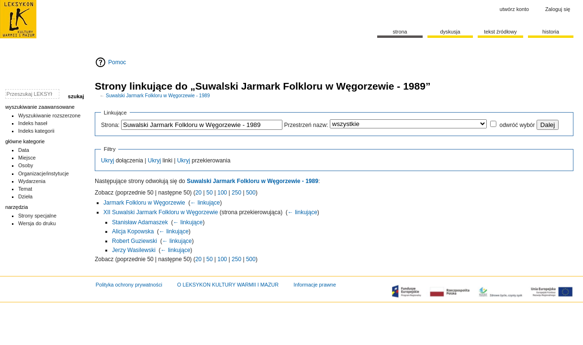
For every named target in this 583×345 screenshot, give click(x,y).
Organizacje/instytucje (43, 173)
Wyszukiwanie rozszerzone (49, 115)
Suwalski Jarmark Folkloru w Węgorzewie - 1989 (158, 95)
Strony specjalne (37, 215)
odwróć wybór (517, 125)
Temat (25, 189)
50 (209, 192)
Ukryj (107, 160)
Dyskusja (450, 31)
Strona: (110, 125)
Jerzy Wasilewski (134, 250)
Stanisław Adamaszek (140, 222)
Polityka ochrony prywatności (129, 285)
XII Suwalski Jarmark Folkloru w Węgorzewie (160, 212)
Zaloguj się (557, 9)
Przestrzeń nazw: (306, 125)
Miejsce (27, 158)
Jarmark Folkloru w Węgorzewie (144, 202)
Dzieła (25, 196)
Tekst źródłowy (500, 31)
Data (23, 150)
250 (236, 192)
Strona (399, 31)
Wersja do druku (37, 223)
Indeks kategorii (36, 131)
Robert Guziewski (134, 241)
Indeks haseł (32, 123)
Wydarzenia (31, 181)
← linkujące (205, 202)
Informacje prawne (314, 285)
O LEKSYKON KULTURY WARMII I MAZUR (228, 285)
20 (198, 192)
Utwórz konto (514, 9)
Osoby (25, 165)
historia (550, 31)
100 (222, 192)
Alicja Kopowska (133, 231)
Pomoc (117, 62)
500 (251, 192)
